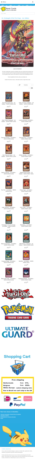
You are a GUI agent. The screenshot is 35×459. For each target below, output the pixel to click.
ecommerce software (28, 454)
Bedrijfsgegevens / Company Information (8, 416)
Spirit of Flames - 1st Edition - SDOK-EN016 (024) (8, 173)
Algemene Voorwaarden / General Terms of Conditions (11, 414)
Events (2, 418)
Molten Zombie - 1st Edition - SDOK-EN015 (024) (26, 155)
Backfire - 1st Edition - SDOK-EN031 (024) (26, 262)
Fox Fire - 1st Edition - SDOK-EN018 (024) (8, 190)
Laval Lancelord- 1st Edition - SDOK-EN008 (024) (26, 121)
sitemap (21, 454)
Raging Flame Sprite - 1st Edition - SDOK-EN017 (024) (26, 173)
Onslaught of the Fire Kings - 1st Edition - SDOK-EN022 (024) (9, 226)
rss (24, 454)
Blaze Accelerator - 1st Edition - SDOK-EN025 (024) (8, 244)
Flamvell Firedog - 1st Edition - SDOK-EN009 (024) (8, 138)
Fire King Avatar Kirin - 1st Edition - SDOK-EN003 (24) (9, 103)
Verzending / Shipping (5, 415)
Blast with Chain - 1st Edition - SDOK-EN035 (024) (8, 279)
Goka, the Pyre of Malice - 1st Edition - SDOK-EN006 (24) (26, 103)
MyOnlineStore (19, 456)
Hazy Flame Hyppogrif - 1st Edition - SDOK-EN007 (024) (9, 121)
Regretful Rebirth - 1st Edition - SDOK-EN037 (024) (26, 279)
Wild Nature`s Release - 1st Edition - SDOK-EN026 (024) (26, 244)
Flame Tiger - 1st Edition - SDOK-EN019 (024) (26, 190)
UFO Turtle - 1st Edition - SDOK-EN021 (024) (26, 208)
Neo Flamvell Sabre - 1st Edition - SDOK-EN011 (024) (9, 155)
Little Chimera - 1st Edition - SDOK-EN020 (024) (9, 208)
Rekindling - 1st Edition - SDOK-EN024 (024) (26, 225)
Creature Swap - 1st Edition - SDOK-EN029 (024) (9, 262)
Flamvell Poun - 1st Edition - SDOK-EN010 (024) (26, 138)
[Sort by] (25, 85)
